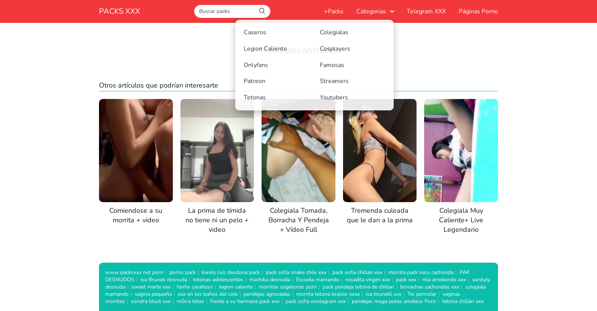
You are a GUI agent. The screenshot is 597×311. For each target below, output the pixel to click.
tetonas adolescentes (218, 279)
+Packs (333, 11)
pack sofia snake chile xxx (296, 272)
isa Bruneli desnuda (163, 279)
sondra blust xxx (151, 301)
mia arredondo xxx (444, 279)
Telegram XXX (426, 11)
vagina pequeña (153, 294)
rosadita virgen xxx (367, 279)
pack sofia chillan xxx (357, 272)
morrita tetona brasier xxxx (328, 294)
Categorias (371, 11)
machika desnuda (269, 279)
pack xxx (406, 279)
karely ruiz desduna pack (231, 272)
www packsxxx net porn (134, 272)
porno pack (182, 272)
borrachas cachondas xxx (429, 286)
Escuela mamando (317, 279)
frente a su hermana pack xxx (244, 301)
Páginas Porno (478, 11)
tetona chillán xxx (463, 301)
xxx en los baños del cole (208, 294)
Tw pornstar (421, 294)
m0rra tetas (190, 301)
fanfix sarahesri (195, 286)
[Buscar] (262, 11)
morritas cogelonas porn (288, 286)
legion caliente (236, 286)
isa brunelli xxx (383, 294)
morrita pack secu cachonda (420, 272)
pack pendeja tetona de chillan (358, 286)
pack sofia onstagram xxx (316, 301)
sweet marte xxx (151, 286)
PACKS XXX (119, 11)
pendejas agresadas (267, 294)
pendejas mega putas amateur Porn (394, 301)
